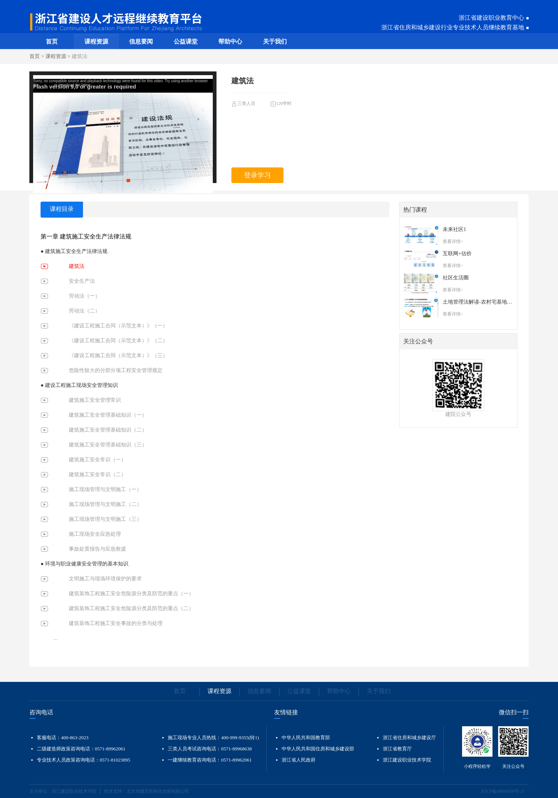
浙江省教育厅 (397, 748)
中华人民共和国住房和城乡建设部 (318, 748)
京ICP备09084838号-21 (503, 791)
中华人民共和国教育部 (306, 737)
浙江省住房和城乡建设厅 (409, 737)
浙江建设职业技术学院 (407, 760)
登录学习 (257, 175)
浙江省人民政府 (298, 760)
